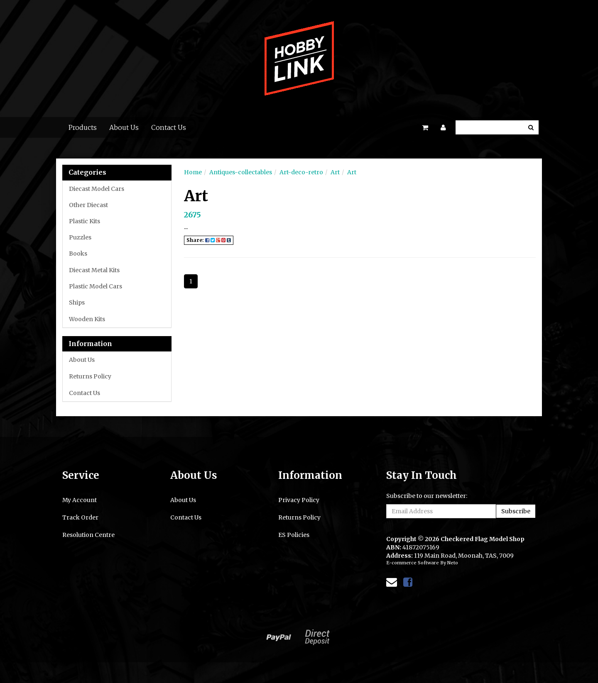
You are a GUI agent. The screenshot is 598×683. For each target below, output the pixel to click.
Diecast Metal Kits (94, 270)
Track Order (80, 517)
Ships (77, 302)
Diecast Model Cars (96, 189)
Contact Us (168, 127)
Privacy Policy (298, 500)
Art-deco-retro (301, 172)
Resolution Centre (88, 535)
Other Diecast (88, 205)
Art (335, 172)
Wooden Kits (87, 319)
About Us (124, 127)
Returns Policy (90, 376)
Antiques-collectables (240, 172)
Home (193, 172)
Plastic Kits (84, 221)
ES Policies (293, 535)
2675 (192, 215)
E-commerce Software (412, 563)
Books (78, 253)
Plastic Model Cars (95, 286)
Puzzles (80, 237)
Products (83, 127)
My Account (79, 500)
